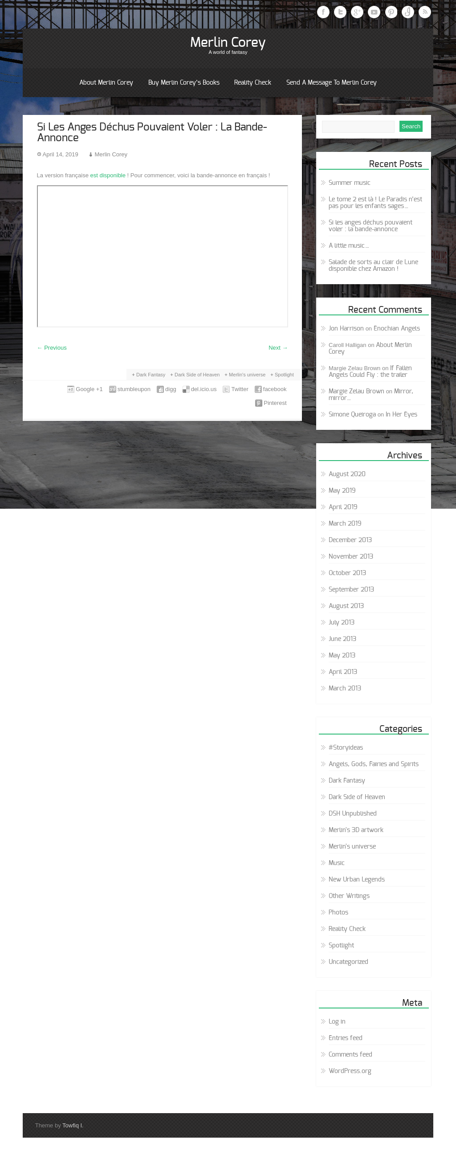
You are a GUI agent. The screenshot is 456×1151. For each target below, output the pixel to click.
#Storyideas (346, 748)
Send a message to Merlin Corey (331, 83)
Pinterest (391, 12)
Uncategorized (348, 962)
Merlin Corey (228, 42)
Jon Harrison (346, 329)
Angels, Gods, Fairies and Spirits (374, 764)
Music (337, 863)
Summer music (349, 183)
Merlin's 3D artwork (356, 830)
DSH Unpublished (353, 814)
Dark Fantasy (150, 374)
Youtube (374, 12)
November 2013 (351, 557)
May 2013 (342, 656)
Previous (52, 347)
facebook (275, 389)
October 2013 (347, 573)
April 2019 (343, 507)
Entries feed (345, 1038)
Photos (338, 913)
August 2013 (346, 606)
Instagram (408, 12)
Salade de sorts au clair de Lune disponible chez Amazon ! (373, 265)
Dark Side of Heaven (197, 374)
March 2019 (345, 524)
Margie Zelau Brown (356, 391)
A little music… (349, 246)
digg (170, 389)
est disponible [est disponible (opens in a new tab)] (108, 175)
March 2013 (345, 689)
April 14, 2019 (60, 154)
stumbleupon (134, 389)
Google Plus (357, 12)
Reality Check (252, 83)
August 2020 (347, 474)
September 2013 (351, 590)
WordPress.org (350, 1071)
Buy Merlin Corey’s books (184, 83)
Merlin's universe (247, 374)
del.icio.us (204, 389)
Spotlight (284, 374)
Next (278, 347)
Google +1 (89, 389)
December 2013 (350, 540)
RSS (425, 12)
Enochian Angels (397, 329)
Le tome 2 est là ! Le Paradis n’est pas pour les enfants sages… (375, 202)
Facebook (323, 12)
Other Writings (349, 896)
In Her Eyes (401, 415)
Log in (337, 1022)
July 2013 (341, 623)
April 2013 (343, 672)
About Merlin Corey (106, 83)
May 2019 (342, 491)
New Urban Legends (357, 880)
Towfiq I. (73, 1125)
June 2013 (342, 639)
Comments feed (350, 1055)
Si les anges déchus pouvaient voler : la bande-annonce (370, 226)
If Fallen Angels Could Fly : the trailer (370, 371)
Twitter (340, 12)
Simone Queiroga (352, 415)
